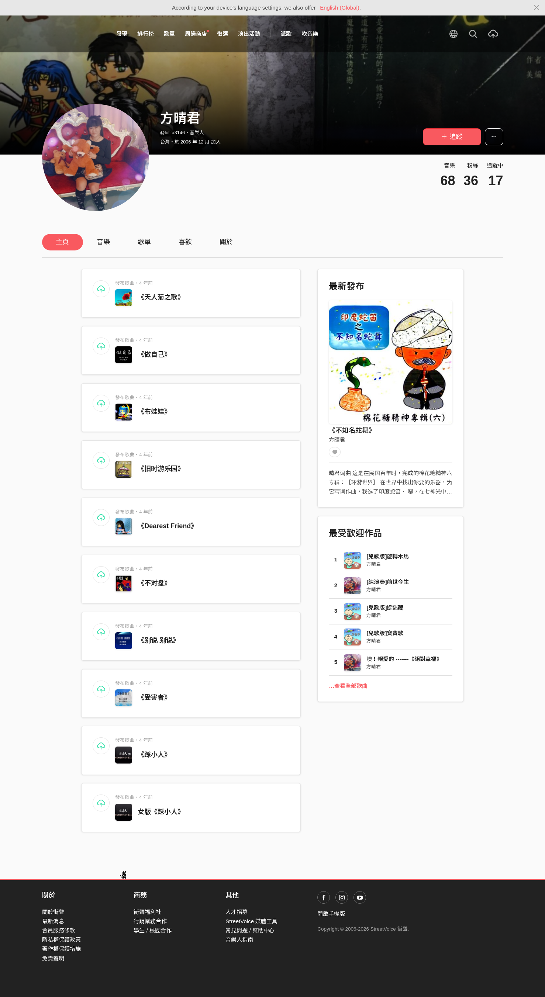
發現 (121, 34)
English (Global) (339, 7)
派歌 (286, 34)
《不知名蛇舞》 (352, 430)
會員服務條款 (58, 930)
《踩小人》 (154, 754)
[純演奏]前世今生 (387, 584)
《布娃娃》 (154, 411)
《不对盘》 (154, 583)
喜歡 (185, 242)
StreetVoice (72, 34)
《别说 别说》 (158, 640)
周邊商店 (197, 33)
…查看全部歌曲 (348, 688)
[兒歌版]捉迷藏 (384, 610)
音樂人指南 (239, 940)
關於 (226, 242)
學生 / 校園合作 (153, 930)
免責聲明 (53, 958)
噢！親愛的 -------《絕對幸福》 (404, 661)
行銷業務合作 (150, 921)
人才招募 (236, 912)
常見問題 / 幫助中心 (250, 930)
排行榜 (145, 34)
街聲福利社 (147, 912)
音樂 (103, 242)
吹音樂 (309, 34)
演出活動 (249, 34)
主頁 (62, 242)
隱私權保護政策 (61, 940)
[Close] (536, 7)
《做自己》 (154, 354)
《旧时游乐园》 (161, 468)
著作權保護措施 (61, 949)
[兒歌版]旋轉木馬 (387, 559)
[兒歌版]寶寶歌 (384, 636)
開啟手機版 (331, 914)
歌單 (169, 34)
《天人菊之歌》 (161, 297)
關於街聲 (53, 912)
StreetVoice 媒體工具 (251, 921)
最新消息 (53, 921)
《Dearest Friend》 (167, 526)
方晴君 (337, 440)
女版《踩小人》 (161, 812)
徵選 (222, 34)
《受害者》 (154, 697)
